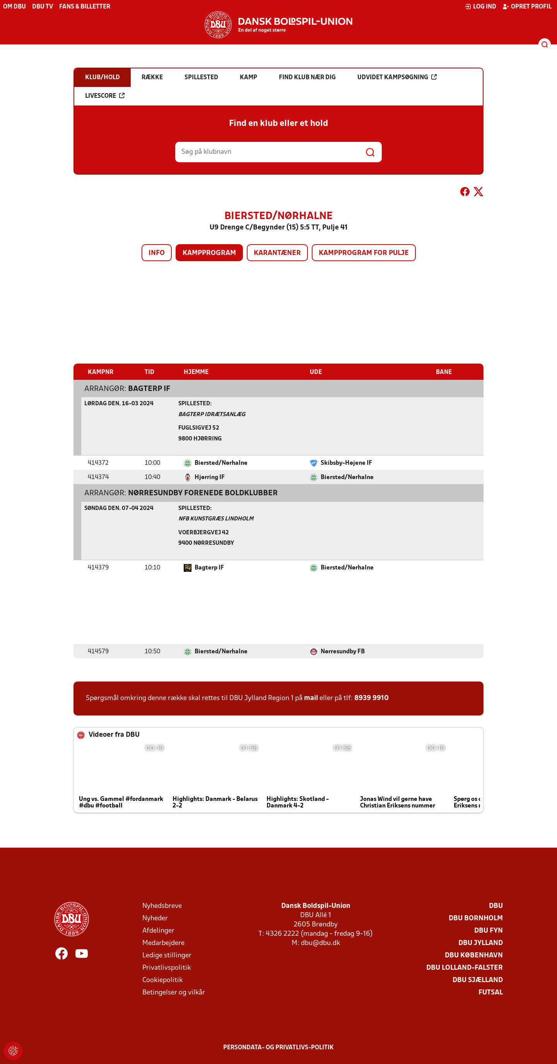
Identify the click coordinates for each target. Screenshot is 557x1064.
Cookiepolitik (162, 980)
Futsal (490, 992)
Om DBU (14, 7)
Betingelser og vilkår (173, 992)
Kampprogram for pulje (364, 253)
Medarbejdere (163, 943)
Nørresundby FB (343, 651)
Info (157, 253)
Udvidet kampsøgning (397, 77)
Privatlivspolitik (166, 967)
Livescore (105, 96)
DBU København (474, 955)
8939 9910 (371, 698)
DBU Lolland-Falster (464, 967)
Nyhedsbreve (162, 906)
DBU (496, 906)
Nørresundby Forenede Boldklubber (203, 493)
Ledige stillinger (166, 955)
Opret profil (527, 6)
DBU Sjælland (478, 980)
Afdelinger (158, 930)
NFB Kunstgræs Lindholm (215, 518)
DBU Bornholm (476, 918)
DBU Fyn (488, 930)
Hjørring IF (210, 477)
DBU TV (42, 7)
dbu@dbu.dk (320, 943)
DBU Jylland (480, 943)
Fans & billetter (84, 7)
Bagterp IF (149, 388)
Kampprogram (209, 253)
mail (311, 698)
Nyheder (155, 918)
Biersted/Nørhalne (221, 463)
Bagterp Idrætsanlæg (211, 414)
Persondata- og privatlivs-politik (278, 1047)
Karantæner (277, 253)
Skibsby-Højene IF (346, 463)
